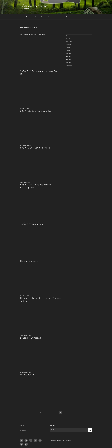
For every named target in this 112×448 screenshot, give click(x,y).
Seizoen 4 (68, 53)
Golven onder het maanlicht (33, 34)
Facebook (35, 16)
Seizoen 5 (68, 56)
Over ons (52, 440)
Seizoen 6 (68, 59)
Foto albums (69, 38)
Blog (28, 16)
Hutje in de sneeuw (29, 261)
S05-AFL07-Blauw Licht (31, 224)
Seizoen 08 (69, 41)
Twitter (59, 16)
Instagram (51, 16)
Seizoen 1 (68, 44)
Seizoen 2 (68, 47)
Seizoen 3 (68, 50)
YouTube (43, 16)
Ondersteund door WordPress (63, 440)
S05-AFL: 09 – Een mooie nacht (35, 148)
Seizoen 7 (68, 62)
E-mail (65, 16)
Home (21, 16)
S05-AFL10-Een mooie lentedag (35, 111)
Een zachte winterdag (30, 338)
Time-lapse (69, 65)
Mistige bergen (27, 374)
